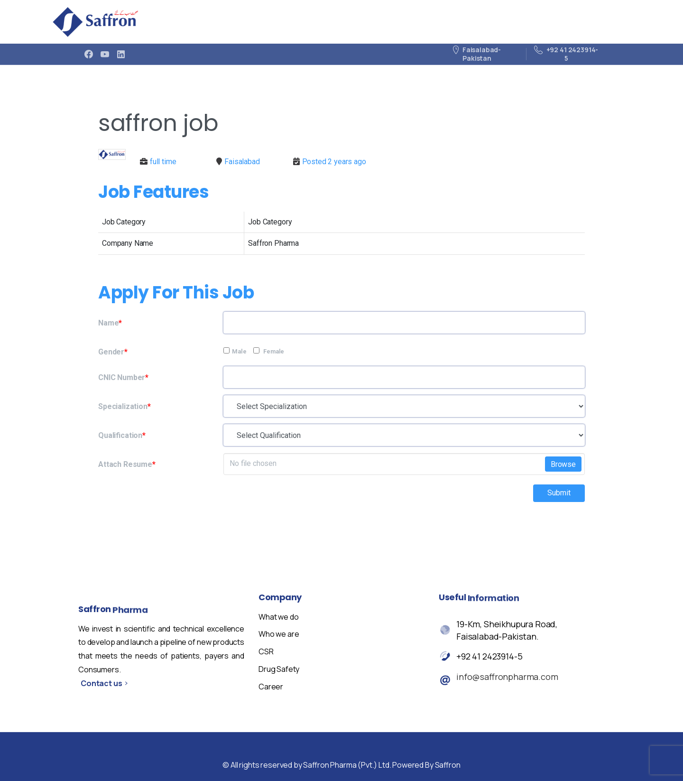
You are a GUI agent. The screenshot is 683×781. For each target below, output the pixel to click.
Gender (113, 351)
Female (268, 351)
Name (110, 322)
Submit (559, 492)
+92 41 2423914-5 (489, 656)
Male (234, 351)
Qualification (122, 435)
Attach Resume (127, 464)
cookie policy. (407, 764)
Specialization (124, 406)
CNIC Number (123, 377)
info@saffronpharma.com (507, 677)
